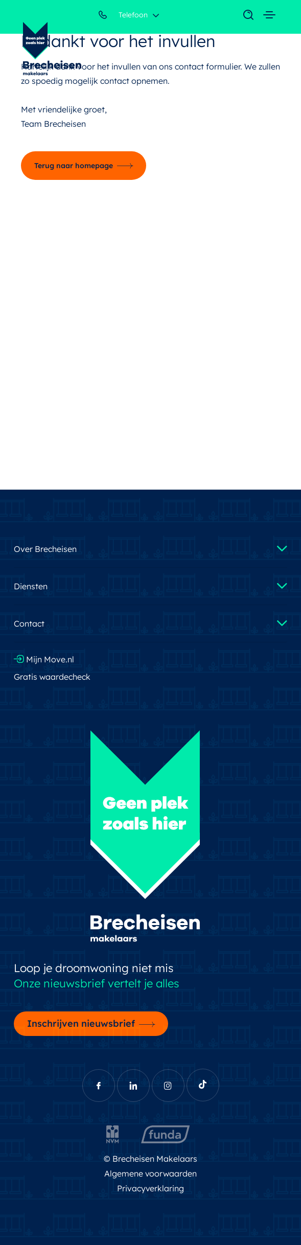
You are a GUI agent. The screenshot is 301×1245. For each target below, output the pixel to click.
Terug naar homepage (73, 165)
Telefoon (123, 16)
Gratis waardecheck (52, 677)
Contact (29, 623)
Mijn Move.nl (44, 659)
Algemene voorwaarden (150, 1173)
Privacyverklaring (150, 1188)
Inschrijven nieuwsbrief (81, 1023)
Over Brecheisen (45, 549)
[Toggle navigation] (243, 15)
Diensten (31, 586)
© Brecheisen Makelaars (150, 1159)
